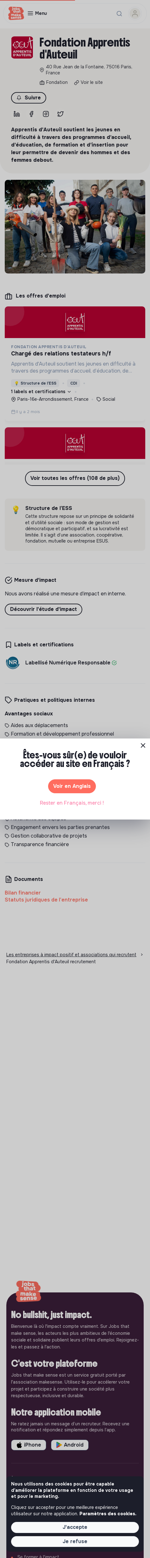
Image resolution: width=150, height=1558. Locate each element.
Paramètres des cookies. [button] (107, 1514)
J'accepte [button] (75, 1527)
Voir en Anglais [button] (72, 786)
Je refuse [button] (75, 1541)
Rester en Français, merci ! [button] (72, 803)
